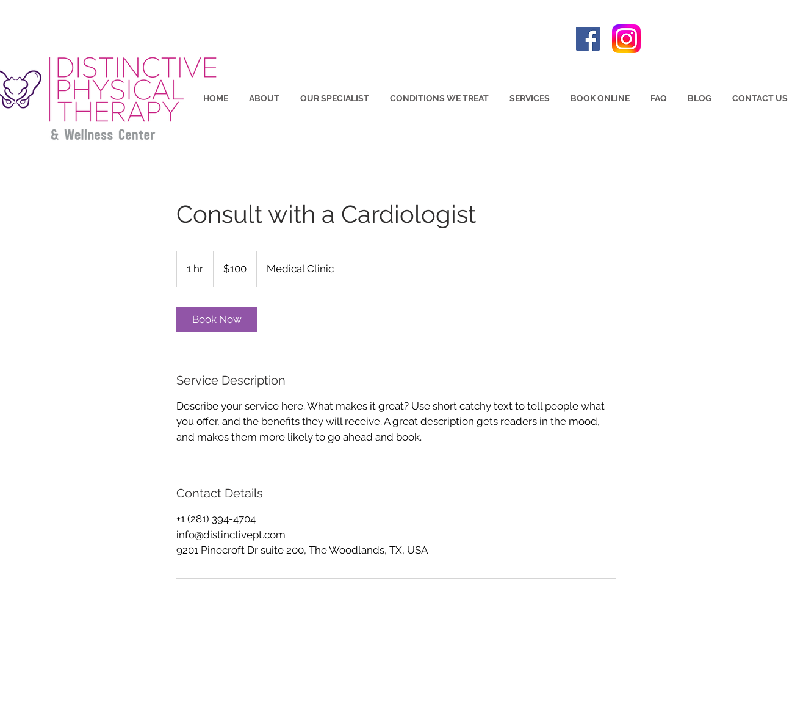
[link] (216, 319)
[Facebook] (588, 39)
